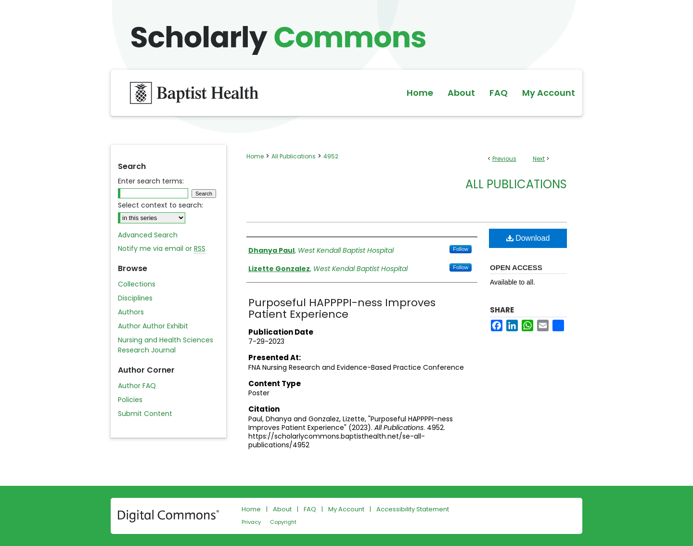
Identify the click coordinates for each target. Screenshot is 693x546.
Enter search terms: (151, 181)
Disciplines (135, 298)
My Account (346, 509)
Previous (504, 159)
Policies (130, 399)
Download (528, 238)
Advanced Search (148, 235)
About (282, 509)
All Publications (293, 156)
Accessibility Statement (412, 509)
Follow (460, 249)
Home (255, 156)
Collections (136, 284)
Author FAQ (137, 385)
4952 (330, 156)
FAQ (310, 509)
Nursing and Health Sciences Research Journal (165, 345)
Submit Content (145, 413)
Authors (131, 312)
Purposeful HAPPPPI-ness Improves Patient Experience (342, 308)
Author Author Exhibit (153, 326)
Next (539, 159)
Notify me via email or (161, 249)
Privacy (251, 522)
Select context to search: (160, 205)
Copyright (283, 522)
